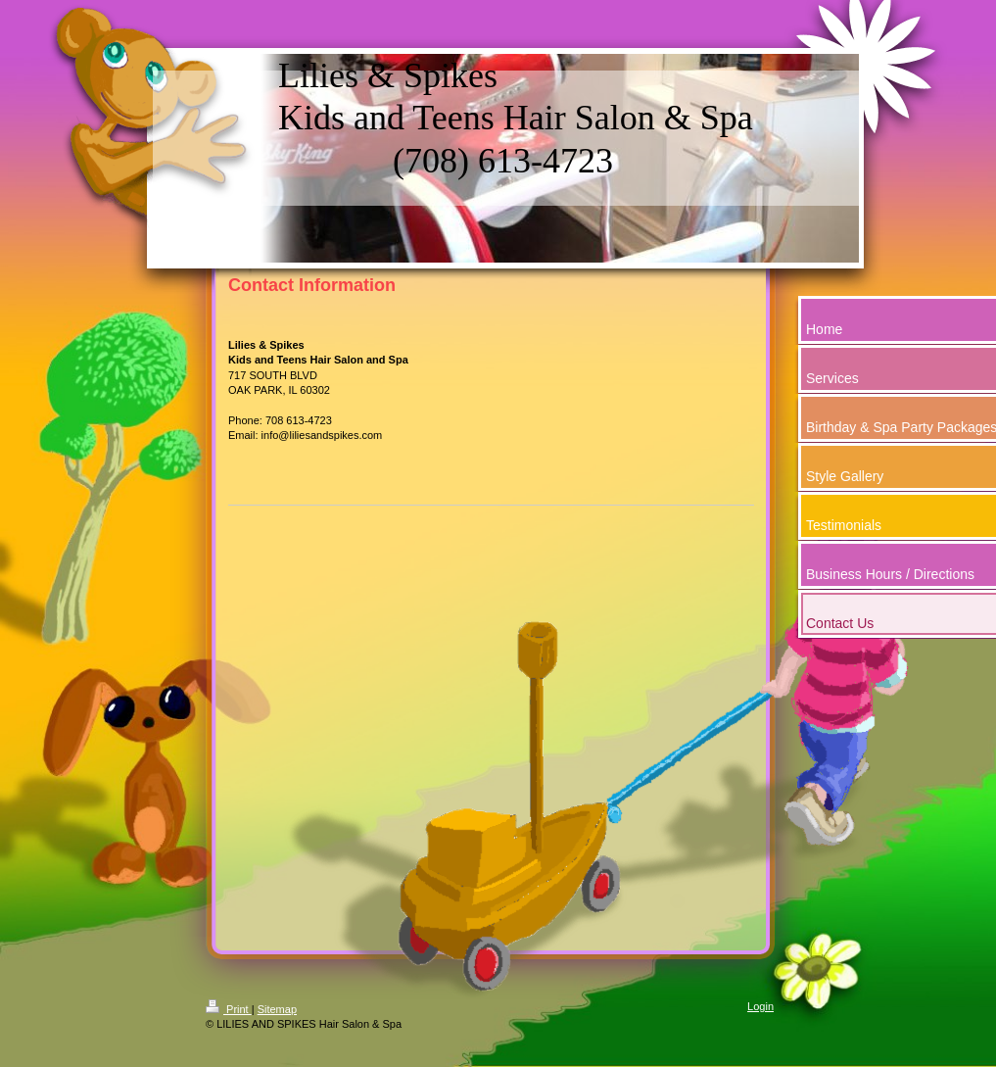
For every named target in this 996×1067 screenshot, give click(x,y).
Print (229, 1009)
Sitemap (277, 1009)
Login (760, 1006)
